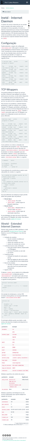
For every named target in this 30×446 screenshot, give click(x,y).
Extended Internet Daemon (16, 231)
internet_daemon (10, 8)
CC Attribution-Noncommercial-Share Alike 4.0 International (14, 440)
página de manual (16, 219)
